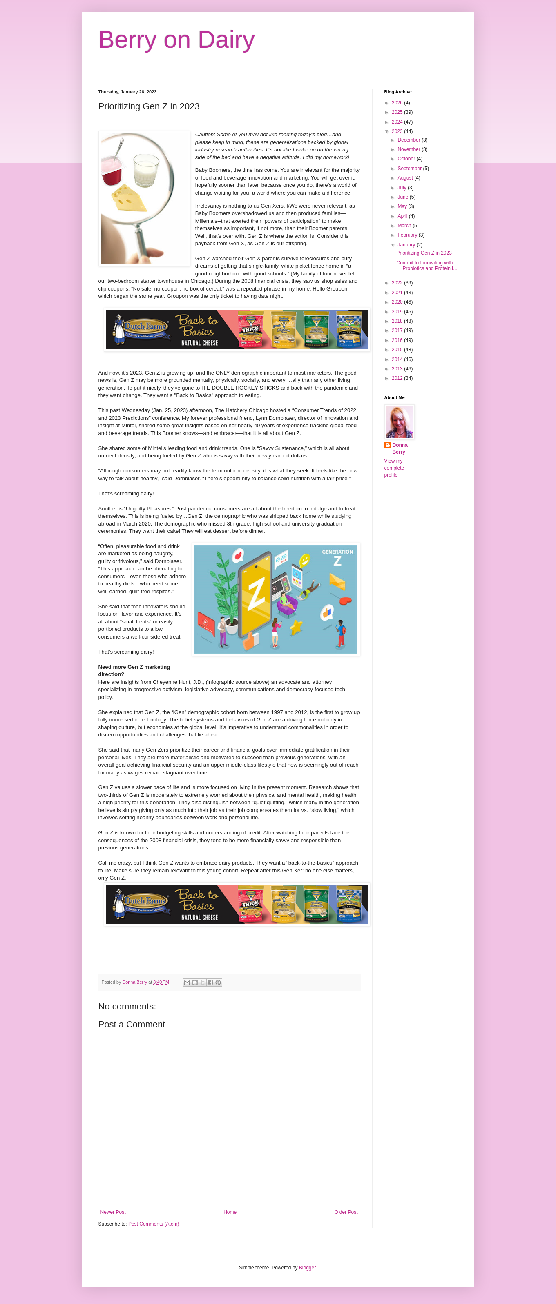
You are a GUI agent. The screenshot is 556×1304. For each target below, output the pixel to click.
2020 (398, 302)
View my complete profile (394, 468)
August (405, 178)
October (406, 159)
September (410, 168)
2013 (398, 369)
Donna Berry (400, 448)
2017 (398, 330)
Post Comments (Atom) (153, 1224)
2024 (398, 122)
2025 (398, 112)
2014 (398, 359)
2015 (398, 350)
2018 (398, 321)
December (409, 140)
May (402, 206)
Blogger (307, 1268)
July (402, 188)
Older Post (346, 1212)
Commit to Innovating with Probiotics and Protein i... (426, 265)
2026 (398, 103)
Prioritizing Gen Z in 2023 (423, 253)
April (403, 216)
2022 (398, 283)
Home (230, 1212)
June (403, 197)
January (406, 245)
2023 (398, 131)
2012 (398, 378)
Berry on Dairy (176, 39)
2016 (398, 340)
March (405, 225)
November (409, 149)
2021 (398, 292)
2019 (398, 312)
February (407, 235)
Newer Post (113, 1212)
